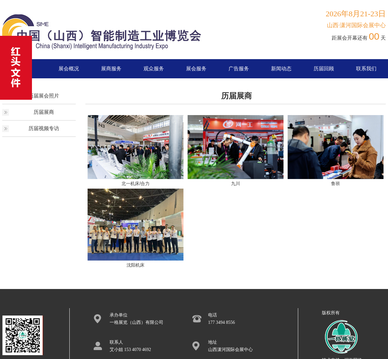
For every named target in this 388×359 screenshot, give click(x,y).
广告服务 (239, 68)
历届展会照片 (43, 95)
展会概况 (68, 68)
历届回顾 (324, 68)
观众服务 (154, 68)
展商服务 (111, 68)
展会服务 (196, 68)
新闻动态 (281, 68)
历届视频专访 (43, 128)
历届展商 (44, 112)
